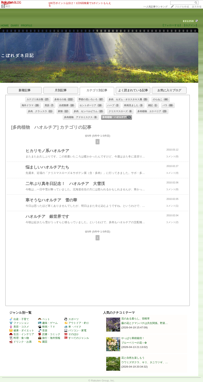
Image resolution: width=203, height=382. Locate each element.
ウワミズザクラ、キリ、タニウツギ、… (144, 362)
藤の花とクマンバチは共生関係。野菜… (144, 323)
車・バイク (72, 326)
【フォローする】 (171, 25)
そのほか (71, 334)
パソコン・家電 (75, 330)
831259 (188, 21)
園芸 (8, 6)
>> (155, 6)
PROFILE (26, 25)
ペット (44, 319)
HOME (5, 25)
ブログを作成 (182, 6)
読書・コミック (49, 334)
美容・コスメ (19, 326)
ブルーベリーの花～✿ (134, 342)
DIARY (15, 25)
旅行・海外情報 (49, 337)
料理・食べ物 (19, 337)
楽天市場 (196, 6)
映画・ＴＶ (46, 326)
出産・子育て (19, 319)
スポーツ (71, 319)
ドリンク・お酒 (20, 341)
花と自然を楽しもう (133, 357)
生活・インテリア (21, 334)
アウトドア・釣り (76, 322)
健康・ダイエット (21, 330)
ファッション (19, 322)
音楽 (42, 330)
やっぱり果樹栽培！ (133, 338)
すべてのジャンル (76, 337)
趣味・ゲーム (48, 322)
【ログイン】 (190, 25)
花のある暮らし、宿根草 (135, 318)
